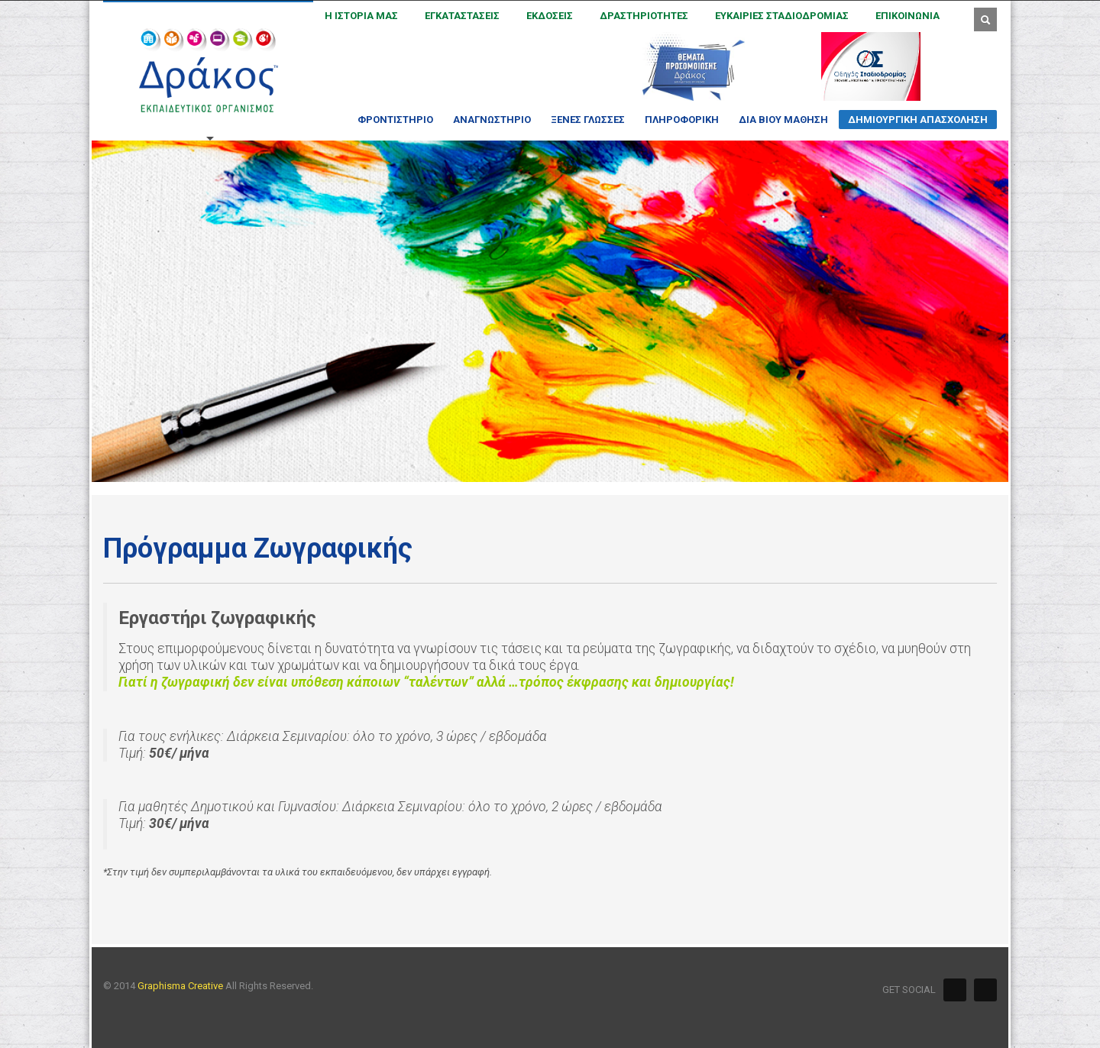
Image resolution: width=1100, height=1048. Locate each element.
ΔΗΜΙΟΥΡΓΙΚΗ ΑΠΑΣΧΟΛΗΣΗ (913, 121)
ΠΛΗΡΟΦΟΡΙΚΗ (677, 120)
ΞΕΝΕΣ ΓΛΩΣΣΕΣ (583, 120)
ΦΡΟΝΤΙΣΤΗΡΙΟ (390, 120)
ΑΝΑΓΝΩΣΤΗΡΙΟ (487, 120)
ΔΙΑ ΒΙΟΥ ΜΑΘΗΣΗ (779, 120)
